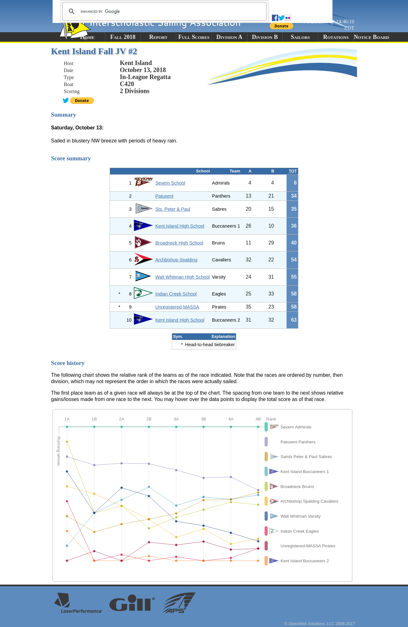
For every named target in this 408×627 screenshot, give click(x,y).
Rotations (336, 37)
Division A (229, 37)
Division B (265, 37)
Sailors (300, 37)
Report (158, 37)
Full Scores (193, 37)
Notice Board (371, 37)
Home (87, 37)
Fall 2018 (122, 37)
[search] (163, 11)
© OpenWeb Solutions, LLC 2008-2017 (319, 623)
